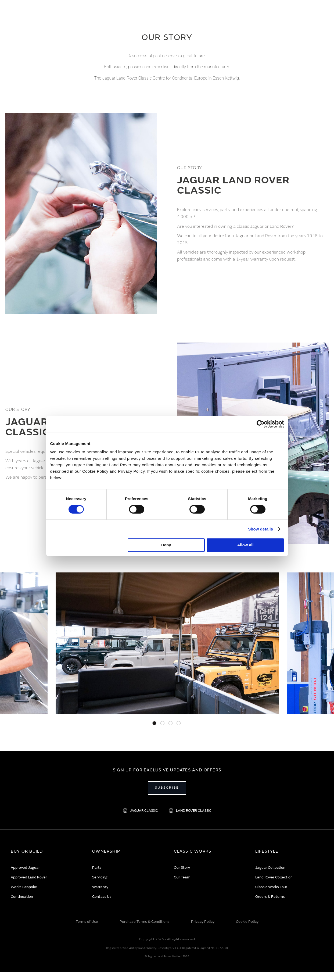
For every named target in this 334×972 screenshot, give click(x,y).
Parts (97, 867)
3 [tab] (170, 723)
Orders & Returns (270, 896)
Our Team (182, 877)
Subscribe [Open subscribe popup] (167, 788)
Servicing (99, 877)
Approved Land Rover (29, 877)
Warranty (100, 887)
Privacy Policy (202, 921)
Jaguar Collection (270, 867)
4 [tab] (179, 723)
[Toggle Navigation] (12, 15)
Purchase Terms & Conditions (145, 921)
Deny (166, 545)
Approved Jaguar (25, 867)
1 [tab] (154, 723)
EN (283, 15)
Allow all (245, 545)
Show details (260, 529)
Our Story (182, 867)
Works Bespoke (24, 887)
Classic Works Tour (271, 887)
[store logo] (167, 16)
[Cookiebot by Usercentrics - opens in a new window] (260, 424)
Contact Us (102, 896)
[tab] (45, 851)
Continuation (22, 896)
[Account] (306, 15)
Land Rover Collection (274, 877)
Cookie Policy (247, 921)
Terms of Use (87, 921)
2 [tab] (162, 723)
